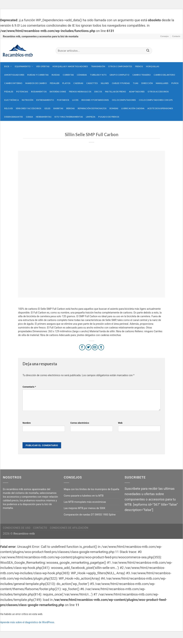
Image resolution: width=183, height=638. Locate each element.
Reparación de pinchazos (92, 108)
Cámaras (82, 75)
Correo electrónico (79, 423)
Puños (175, 83)
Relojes (8, 108)
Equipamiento (24, 66)
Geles (47, 108)
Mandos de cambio (36, 83)
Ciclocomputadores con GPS (156, 100)
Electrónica (11, 100)
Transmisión (98, 66)
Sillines (105, 83)
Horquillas (152, 66)
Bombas (114, 108)
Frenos (139, 66)
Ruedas (56, 75)
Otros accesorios (158, 91)
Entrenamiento (45, 100)
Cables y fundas (121, 83)
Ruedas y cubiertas (38, 75)
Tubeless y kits (98, 75)
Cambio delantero (164, 75)
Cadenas (78, 83)
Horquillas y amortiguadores (70, 66)
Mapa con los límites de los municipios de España (91, 489)
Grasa (29, 117)
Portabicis (63, 100)
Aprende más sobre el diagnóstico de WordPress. (27, 622)
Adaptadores (137, 91)
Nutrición (27, 100)
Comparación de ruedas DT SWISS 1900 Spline (90, 514)
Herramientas (43, 117)
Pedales (8, 91)
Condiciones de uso (16, 527)
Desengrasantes (13, 117)
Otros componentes (120, 66)
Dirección (147, 83)
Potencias (22, 91)
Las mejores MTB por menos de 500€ (84, 508)
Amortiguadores (14, 75)
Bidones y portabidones (95, 100)
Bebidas (70, 108)
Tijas (135, 83)
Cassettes (92, 83)
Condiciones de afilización (69, 527)
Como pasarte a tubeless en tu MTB (84, 495)
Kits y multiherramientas (69, 117)
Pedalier (55, 83)
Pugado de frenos (108, 117)
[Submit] (148, 51)
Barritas (58, 108)
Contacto (176, 36)
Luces (75, 100)
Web (120, 423)
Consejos (164, 36)
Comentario (29, 386)
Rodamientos (39, 91)
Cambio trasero (141, 75)
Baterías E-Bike (58, 91)
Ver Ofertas (43, 66)
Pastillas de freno (115, 91)
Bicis (8, 66)
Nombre (27, 423)
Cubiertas (68, 75)
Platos (66, 83)
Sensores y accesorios (28, 108)
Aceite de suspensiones (160, 108)
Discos (98, 91)
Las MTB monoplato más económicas (85, 501)
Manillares (162, 83)
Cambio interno (13, 83)
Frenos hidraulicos (80, 91)
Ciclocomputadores (124, 100)
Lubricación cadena (132, 108)
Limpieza (90, 117)
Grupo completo (119, 75)
